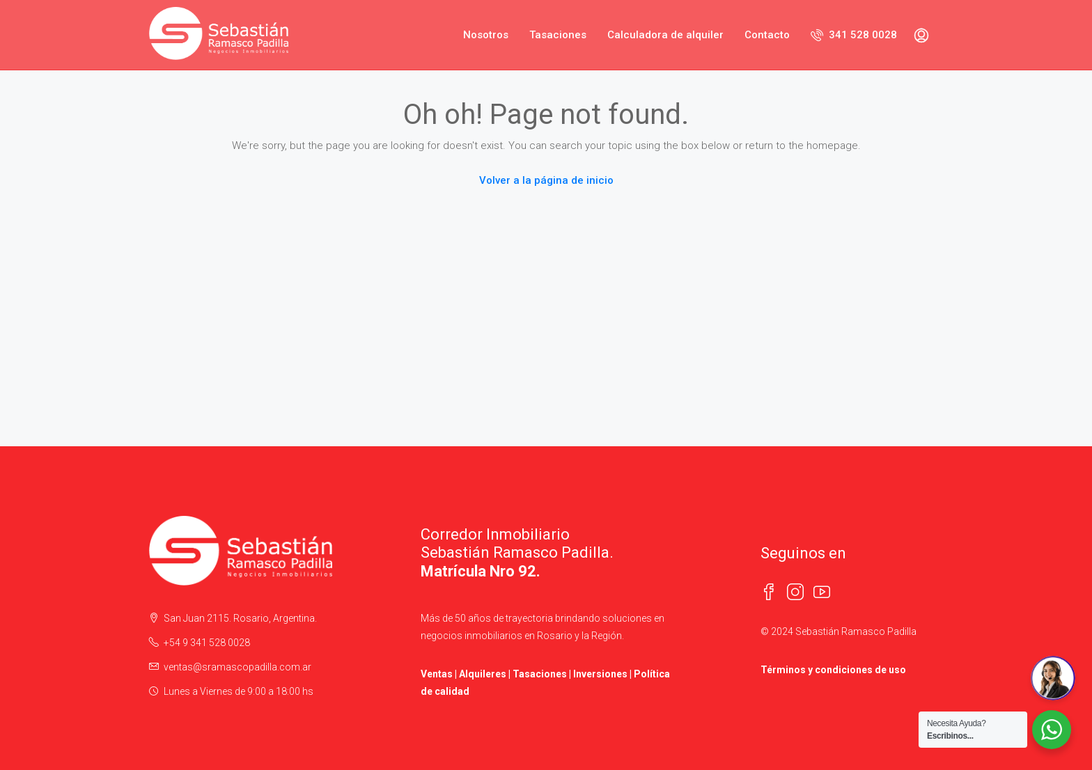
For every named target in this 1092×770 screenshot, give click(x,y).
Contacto (767, 35)
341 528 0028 (854, 35)
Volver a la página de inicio (546, 180)
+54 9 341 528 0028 (207, 642)
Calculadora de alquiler (665, 35)
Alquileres (482, 673)
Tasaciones (557, 35)
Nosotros (485, 35)
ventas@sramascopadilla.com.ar (237, 667)
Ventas (437, 673)
